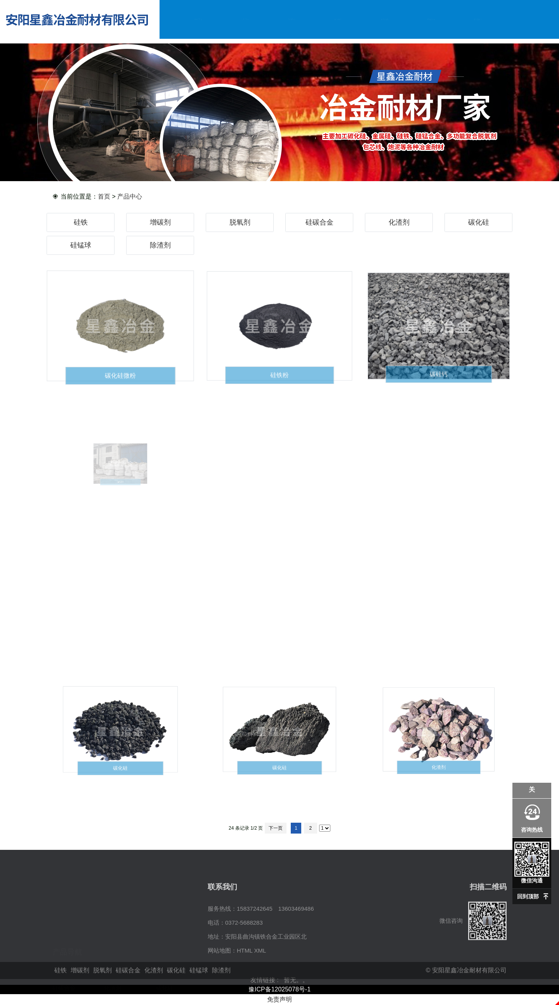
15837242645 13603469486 (275, 947)
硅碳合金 (319, 222)
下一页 (276, 828)
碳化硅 (478, 222)
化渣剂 (399, 222)
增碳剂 (160, 222)
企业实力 (338, 19)
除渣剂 (160, 245)
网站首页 (198, 19)
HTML (244, 989)
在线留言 (431, 19)
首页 (104, 197)
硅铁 (81, 222)
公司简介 (245, 19)
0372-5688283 (244, 961)
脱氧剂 (239, 222)
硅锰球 (80, 245)
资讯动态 (385, 19)
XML (260, 989)
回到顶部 (528, 896)
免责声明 (279, 999)
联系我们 (478, 19)
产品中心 (292, 19)
